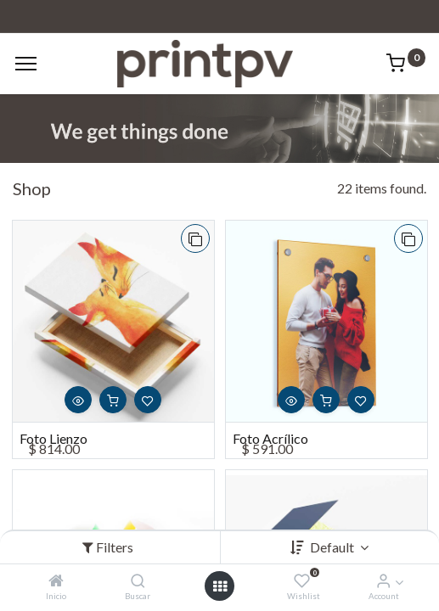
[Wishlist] (302, 581)
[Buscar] (138, 581)
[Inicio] (56, 581)
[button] (195, 238)
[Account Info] (383, 581)
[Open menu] (220, 586)
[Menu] (26, 63)
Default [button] (333, 547)
